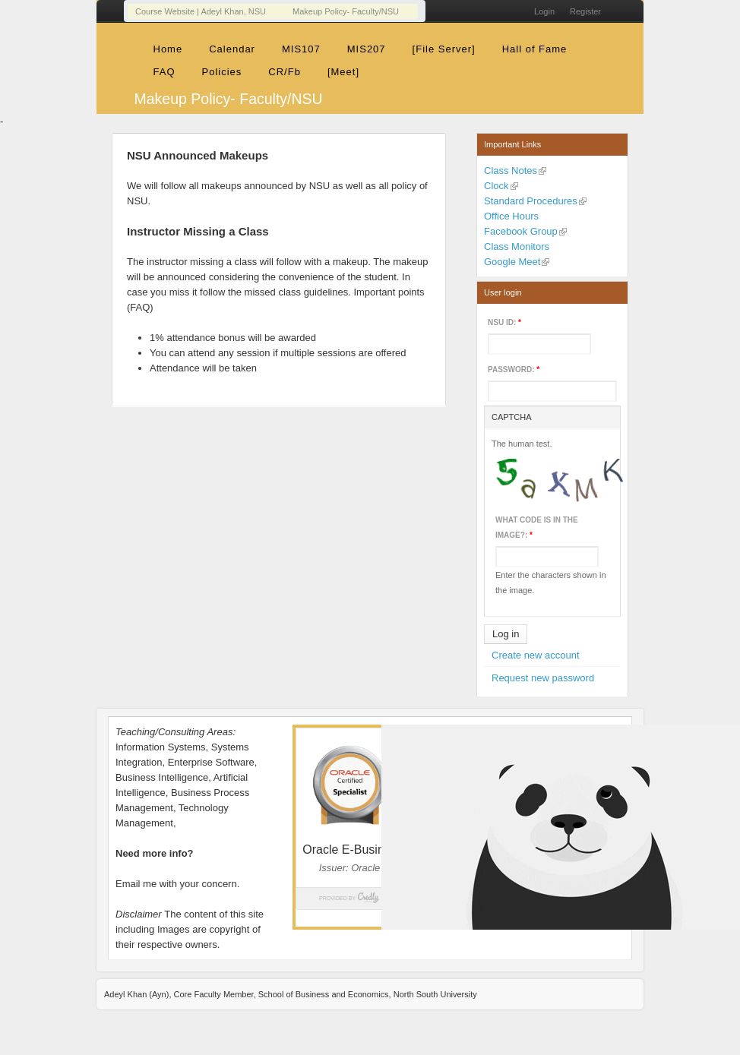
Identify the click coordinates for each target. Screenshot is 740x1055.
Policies (222, 71)
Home (168, 49)
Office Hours (511, 216)
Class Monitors (516, 246)
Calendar (232, 49)
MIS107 (301, 49)
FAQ (164, 71)
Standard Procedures (530, 201)
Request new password (543, 678)
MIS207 (366, 49)
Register (585, 11)
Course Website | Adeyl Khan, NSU (200, 11)
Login (544, 11)
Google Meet (512, 261)
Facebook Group (521, 231)
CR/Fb (284, 71)
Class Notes (510, 170)
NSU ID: (504, 322)
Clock (496, 185)
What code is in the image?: (536, 527)
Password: (513, 369)
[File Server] (444, 49)
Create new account (536, 655)
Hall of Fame (535, 49)
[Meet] (343, 71)
